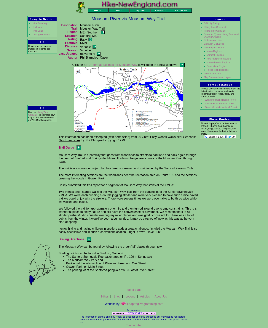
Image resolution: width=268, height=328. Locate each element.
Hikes (105, 296)
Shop (117, 296)
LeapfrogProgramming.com (141, 304)
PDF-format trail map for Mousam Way (111, 64)
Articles (145, 296)
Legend (130, 296)
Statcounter (134, 325)
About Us (161, 296)
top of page (134, 289)
